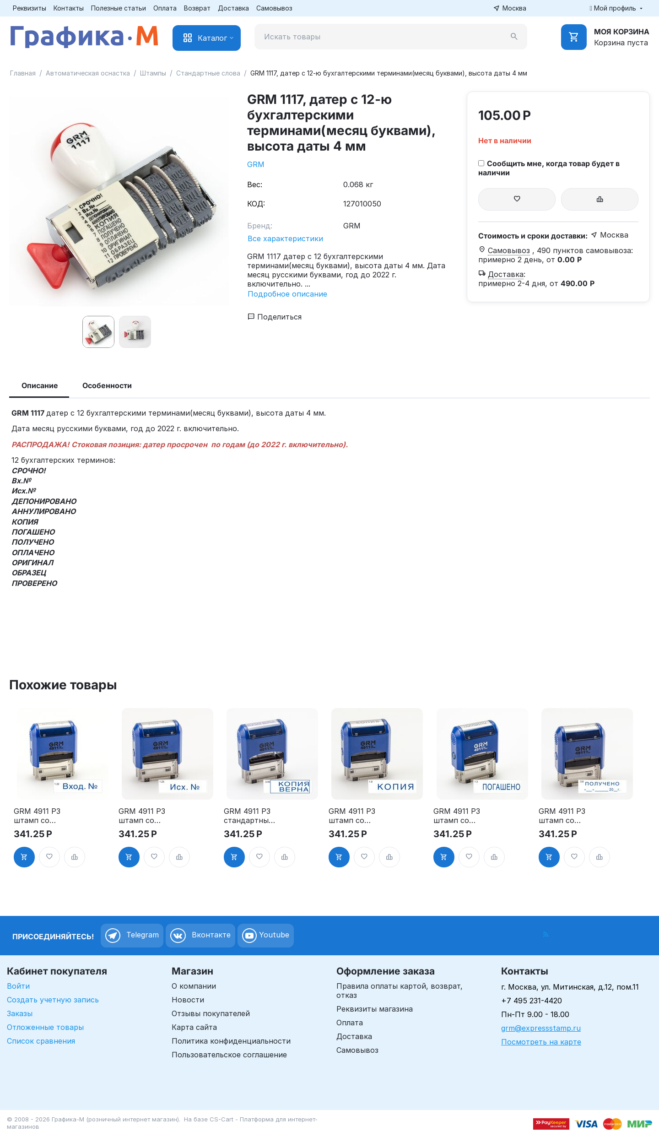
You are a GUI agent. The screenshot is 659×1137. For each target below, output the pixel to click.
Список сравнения (41, 1040)
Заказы (19, 1013)
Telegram (132, 935)
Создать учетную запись (53, 999)
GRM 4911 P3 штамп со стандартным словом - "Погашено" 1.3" (458, 815)
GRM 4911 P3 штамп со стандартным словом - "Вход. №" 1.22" (39, 815)
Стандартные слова (208, 73)
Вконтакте (200, 935)
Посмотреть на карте (541, 1041)
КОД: (256, 203)
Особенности (107, 385)
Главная (23, 73)
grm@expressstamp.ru (541, 1028)
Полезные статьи (118, 8)
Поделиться (275, 316)
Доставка (233, 8)
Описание (40, 385)
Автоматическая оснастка (88, 73)
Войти (18, 986)
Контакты (69, 8)
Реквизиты (29, 8)
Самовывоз (274, 8)
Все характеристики (285, 238)
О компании (194, 986)
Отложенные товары (45, 1027)
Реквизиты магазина (374, 1008)
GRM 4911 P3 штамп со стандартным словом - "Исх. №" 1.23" (146, 815)
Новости (188, 999)
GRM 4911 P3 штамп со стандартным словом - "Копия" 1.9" (354, 815)
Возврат (197, 8)
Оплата (165, 8)
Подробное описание (287, 293)
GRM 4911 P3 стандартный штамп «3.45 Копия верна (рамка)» (248, 815)
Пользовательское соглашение (229, 1054)
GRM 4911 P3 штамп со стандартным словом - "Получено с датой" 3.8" (564, 815)
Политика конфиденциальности (231, 1040)
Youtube (265, 935)
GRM (256, 164)
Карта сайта (194, 1027)
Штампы (153, 73)
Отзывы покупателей (211, 1013)
